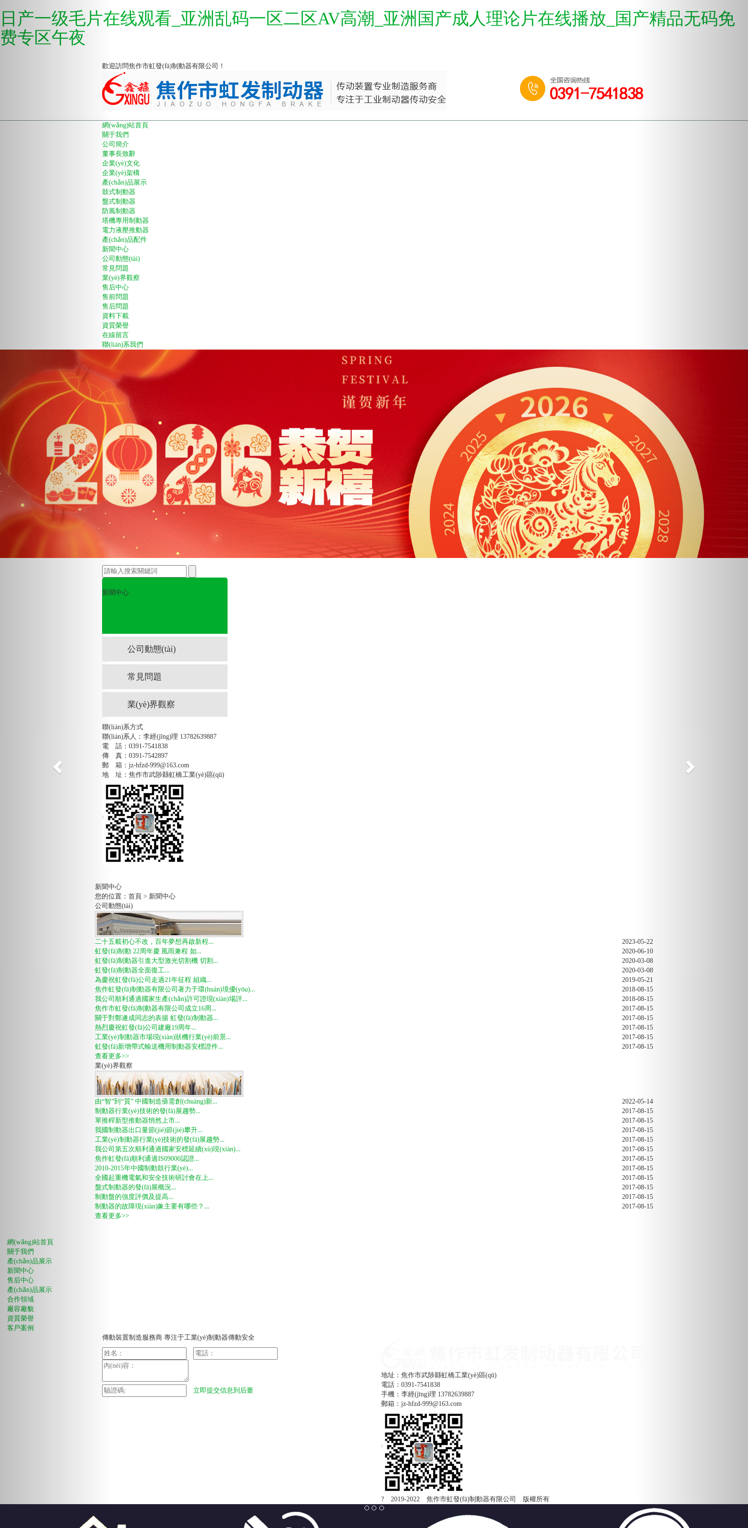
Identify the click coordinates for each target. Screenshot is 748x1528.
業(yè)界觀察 (121, 277)
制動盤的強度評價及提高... (134, 1196)
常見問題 (115, 268)
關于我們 (115, 134)
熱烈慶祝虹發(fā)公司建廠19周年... (146, 1027)
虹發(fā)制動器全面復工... (132, 970)
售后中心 (115, 287)
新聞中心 (115, 249)
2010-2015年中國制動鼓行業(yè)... (144, 1168)
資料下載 (115, 316)
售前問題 (115, 296)
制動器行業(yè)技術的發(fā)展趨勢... (147, 1111)
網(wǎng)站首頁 (125, 125)
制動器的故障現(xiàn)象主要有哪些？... (152, 1206)
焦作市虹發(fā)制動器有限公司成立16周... (156, 1008)
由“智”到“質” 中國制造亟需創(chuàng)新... (156, 1101)
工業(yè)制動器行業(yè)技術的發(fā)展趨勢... (160, 1139)
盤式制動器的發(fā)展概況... (136, 1187)
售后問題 (115, 306)
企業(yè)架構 (121, 172)
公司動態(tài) (121, 258)
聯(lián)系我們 (122, 344)
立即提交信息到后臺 (223, 1390)
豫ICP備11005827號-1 (587, 1499)
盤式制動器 (118, 201)
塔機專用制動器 (125, 220)
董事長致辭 (118, 153)
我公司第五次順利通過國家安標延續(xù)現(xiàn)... (167, 1149)
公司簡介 (115, 144)
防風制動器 (118, 211)
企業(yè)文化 (121, 163)
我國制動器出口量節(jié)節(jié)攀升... (148, 1130)
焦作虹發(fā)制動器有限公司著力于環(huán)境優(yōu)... (175, 989)
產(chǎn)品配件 (124, 239)
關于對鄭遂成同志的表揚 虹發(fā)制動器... (156, 1018)
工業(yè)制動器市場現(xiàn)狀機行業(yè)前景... (163, 1037)
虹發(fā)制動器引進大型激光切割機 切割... (156, 960)
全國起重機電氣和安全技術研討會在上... (154, 1177)
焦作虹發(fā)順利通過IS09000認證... (147, 1158)
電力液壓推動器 (125, 230)
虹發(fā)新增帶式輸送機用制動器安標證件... (159, 1046)
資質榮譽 (115, 325)
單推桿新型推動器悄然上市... (137, 1120)
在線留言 (115, 335)
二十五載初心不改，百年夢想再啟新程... (154, 941)
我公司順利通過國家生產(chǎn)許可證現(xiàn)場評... (171, 998)
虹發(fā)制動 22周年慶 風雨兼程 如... (148, 951)
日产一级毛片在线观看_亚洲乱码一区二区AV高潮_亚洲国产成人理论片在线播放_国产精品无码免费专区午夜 (367, 28)
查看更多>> (112, 1056)
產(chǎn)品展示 (124, 182)
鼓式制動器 (118, 192)
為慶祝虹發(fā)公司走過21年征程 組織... (153, 979)
